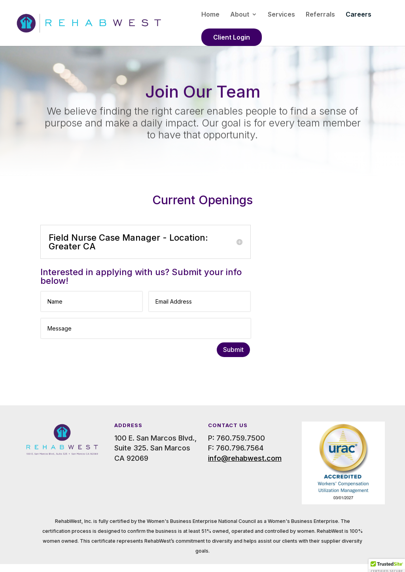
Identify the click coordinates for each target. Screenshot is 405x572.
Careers (358, 14)
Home (210, 14)
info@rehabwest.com (245, 458)
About (239, 14)
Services (281, 14)
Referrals (320, 14)
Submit (233, 349)
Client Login (231, 37)
